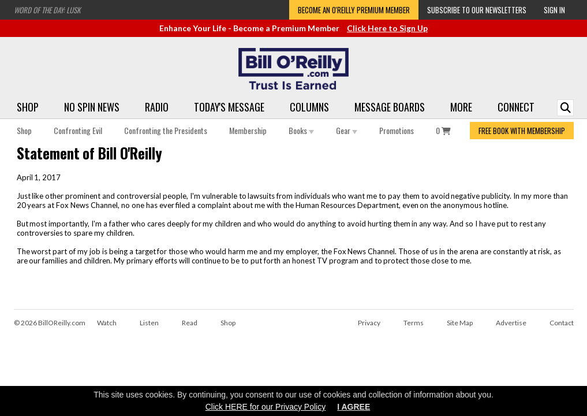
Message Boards (389, 106)
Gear (346, 130)
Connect (516, 106)
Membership (248, 130)
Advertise (511, 322)
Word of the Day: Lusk (47, 10)
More (461, 106)
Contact (561, 322)
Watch (107, 322)
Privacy (369, 322)
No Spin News (91, 106)
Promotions (396, 130)
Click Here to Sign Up (387, 28)
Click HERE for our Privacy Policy (265, 406)
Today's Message (229, 106)
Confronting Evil (78, 130)
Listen (149, 322)
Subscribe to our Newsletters (476, 10)
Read (189, 322)
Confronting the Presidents (165, 130)
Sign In (554, 10)
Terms (413, 322)
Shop (28, 106)
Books (301, 130)
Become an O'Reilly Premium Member (354, 10)
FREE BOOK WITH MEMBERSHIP (521, 130)
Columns (309, 106)
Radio (157, 106)
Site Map (460, 322)
